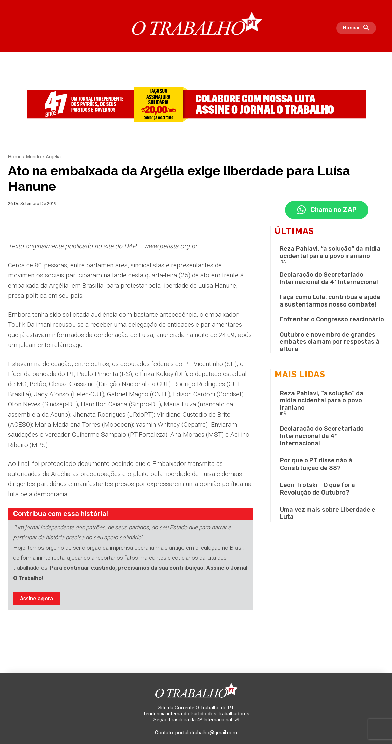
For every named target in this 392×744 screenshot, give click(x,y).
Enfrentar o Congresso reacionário (332, 319)
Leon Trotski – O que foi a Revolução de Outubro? (317, 489)
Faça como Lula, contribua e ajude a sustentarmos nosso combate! (330, 301)
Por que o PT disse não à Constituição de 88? (316, 464)
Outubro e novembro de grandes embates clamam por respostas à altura (330, 342)
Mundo (33, 157)
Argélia (53, 157)
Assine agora (36, 598)
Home (15, 157)
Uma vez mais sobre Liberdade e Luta (327, 513)
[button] (358, 28)
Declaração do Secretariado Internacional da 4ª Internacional (329, 278)
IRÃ (283, 262)
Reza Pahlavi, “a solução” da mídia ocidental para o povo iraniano (330, 252)
